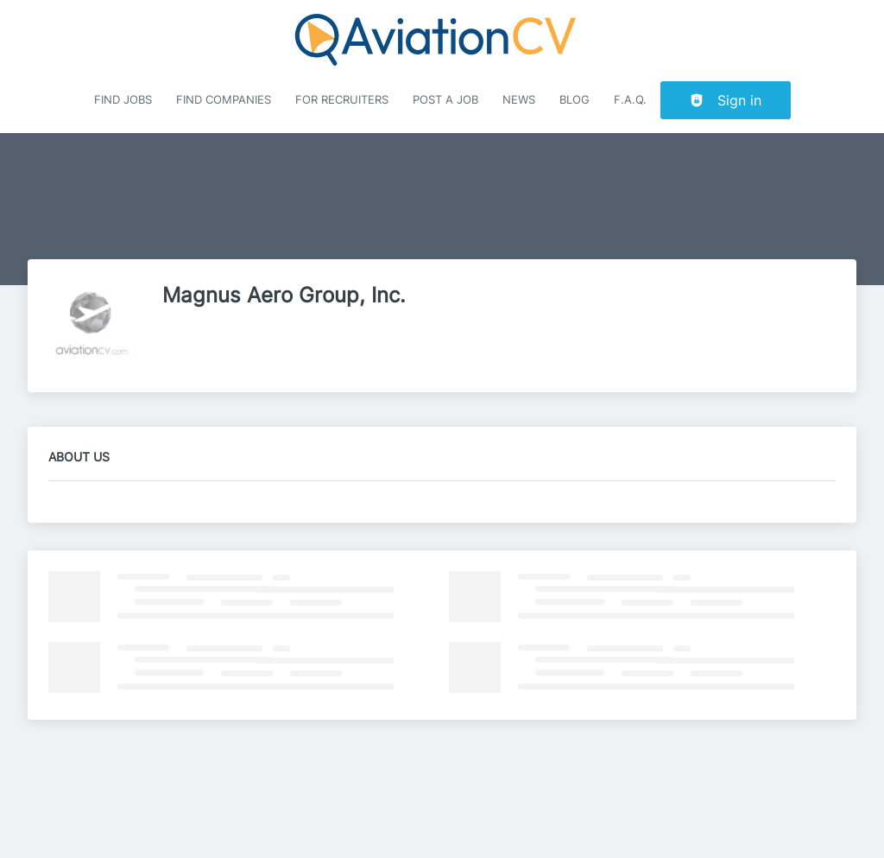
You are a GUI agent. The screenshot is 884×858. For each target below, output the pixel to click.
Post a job (445, 99)
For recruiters (341, 99)
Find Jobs (123, 99)
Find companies (223, 99)
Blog (574, 99)
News (518, 99)
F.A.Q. (630, 99)
